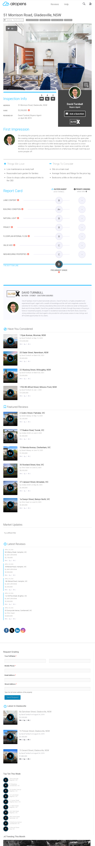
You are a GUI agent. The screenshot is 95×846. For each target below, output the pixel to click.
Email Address (10, 675)
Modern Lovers (45, 20)
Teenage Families (57, 20)
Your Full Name (10, 656)
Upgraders (68, 20)
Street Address (11, 684)
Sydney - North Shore (15, 20)
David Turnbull (37, 294)
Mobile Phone (10, 666)
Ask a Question (75, 113)
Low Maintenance (32, 20)
